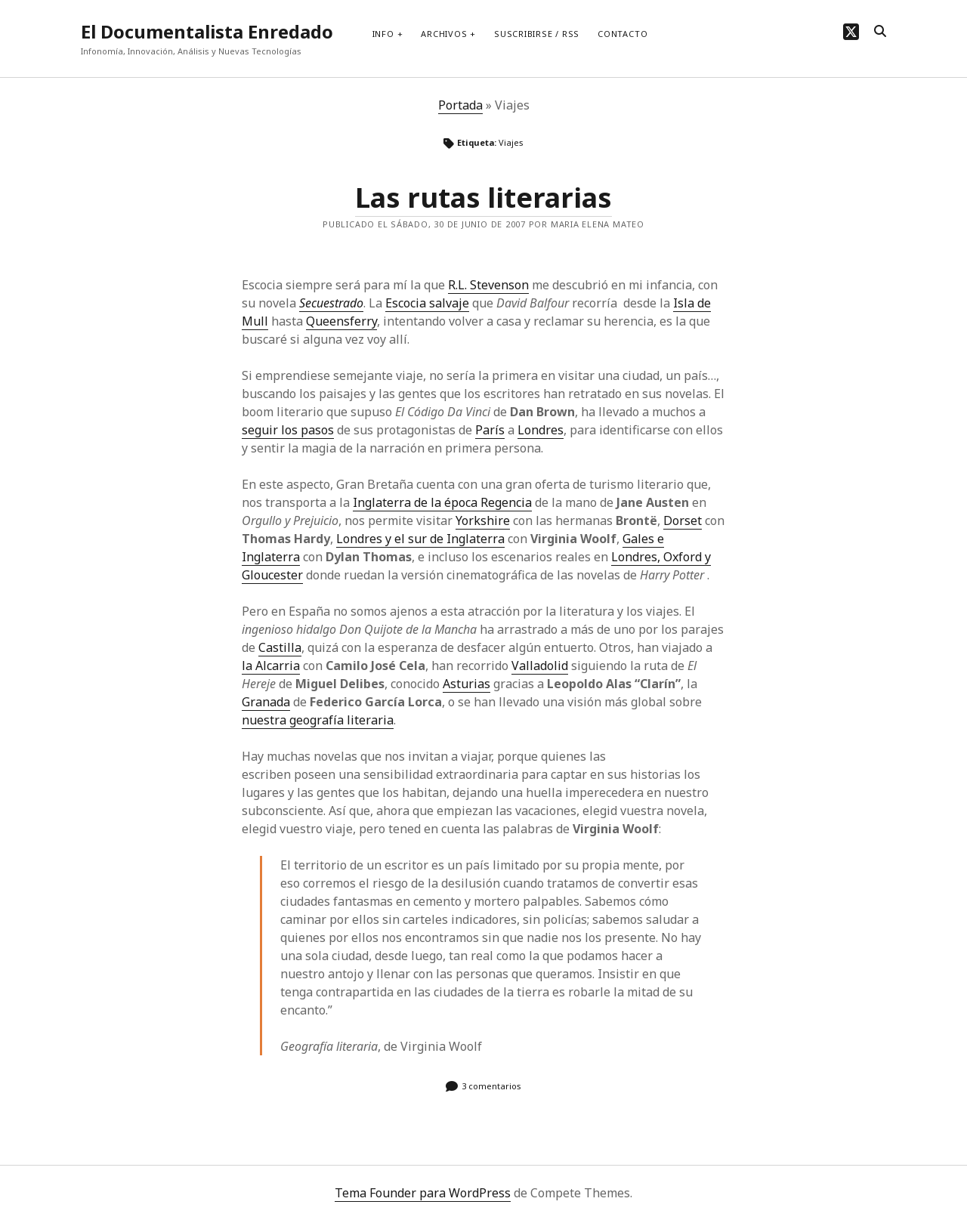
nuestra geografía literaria (318, 720)
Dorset (682, 520)
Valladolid (539, 665)
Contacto (622, 33)
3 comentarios (491, 1086)
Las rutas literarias (483, 197)
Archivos (444, 33)
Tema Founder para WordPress (423, 1192)
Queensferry (341, 321)
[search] (880, 31)
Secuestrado (331, 303)
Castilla (279, 647)
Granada (266, 701)
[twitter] (851, 31)
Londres (540, 430)
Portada (460, 105)
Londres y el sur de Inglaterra (420, 538)
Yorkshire (483, 520)
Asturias (466, 683)
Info (383, 33)
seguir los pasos (288, 430)
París (490, 430)
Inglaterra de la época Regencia (442, 502)
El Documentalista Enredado (207, 31)
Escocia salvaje (427, 303)
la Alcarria (271, 665)
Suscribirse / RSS (536, 33)
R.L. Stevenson (488, 284)
